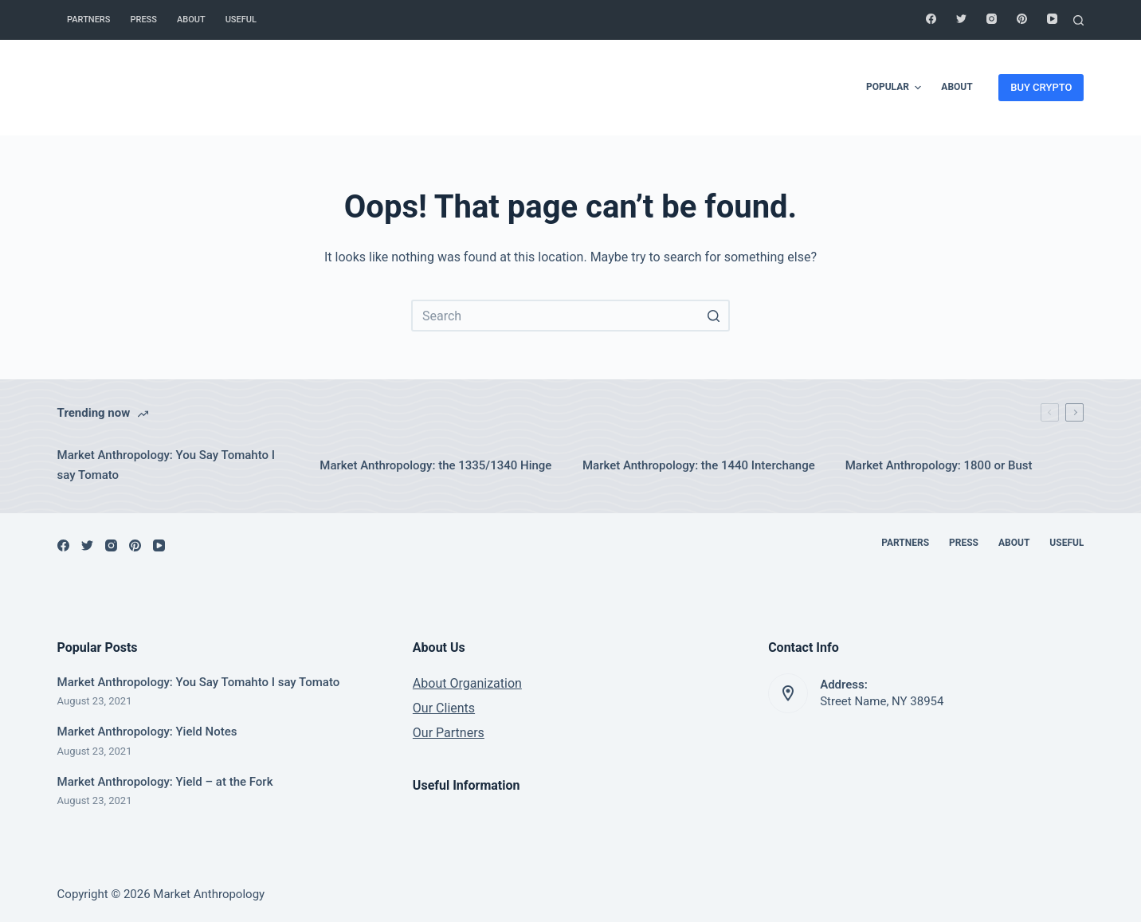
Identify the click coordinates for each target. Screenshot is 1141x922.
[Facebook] (931, 19)
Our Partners (448, 732)
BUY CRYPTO (1041, 87)
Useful (241, 19)
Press (143, 19)
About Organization (467, 683)
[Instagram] (991, 19)
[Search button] (714, 316)
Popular (895, 87)
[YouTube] (1052, 19)
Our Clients (444, 708)
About (191, 19)
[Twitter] (961, 19)
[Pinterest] (1022, 19)
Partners (88, 19)
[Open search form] (1078, 20)
